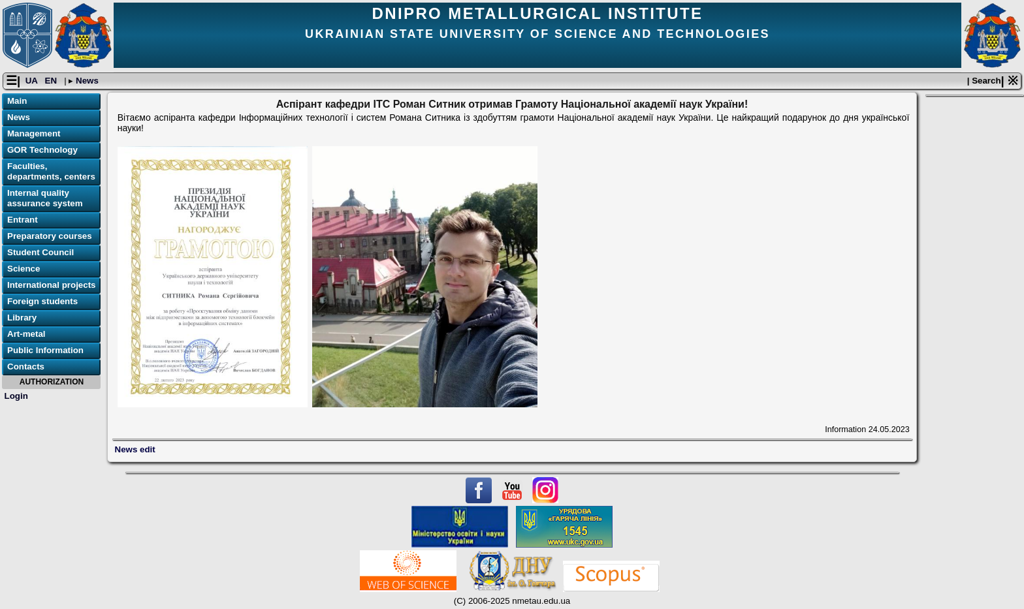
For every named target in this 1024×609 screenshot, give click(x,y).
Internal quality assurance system (45, 198)
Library (22, 317)
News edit (135, 449)
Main (17, 101)
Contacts (25, 366)
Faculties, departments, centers (51, 171)
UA (32, 81)
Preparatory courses (49, 236)
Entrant (22, 220)
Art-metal (26, 334)
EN (52, 81)
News (86, 81)
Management (33, 133)
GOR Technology (42, 150)
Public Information (45, 350)
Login (16, 396)
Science (23, 268)
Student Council (40, 252)
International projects (51, 285)
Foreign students (42, 301)
